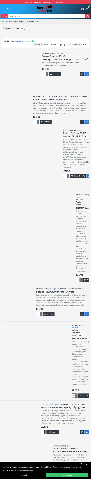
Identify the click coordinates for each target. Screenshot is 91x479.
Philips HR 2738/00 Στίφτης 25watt (55, 291)
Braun (69, 446)
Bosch (57, 404)
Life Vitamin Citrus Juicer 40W (50, 99)
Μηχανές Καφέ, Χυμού (15, 21)
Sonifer (80, 130)
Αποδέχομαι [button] (67, 475)
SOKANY (59, 53)
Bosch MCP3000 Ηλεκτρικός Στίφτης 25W (63, 407)
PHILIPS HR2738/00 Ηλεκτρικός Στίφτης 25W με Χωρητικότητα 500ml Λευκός (80, 338)
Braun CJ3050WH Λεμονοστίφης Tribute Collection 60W (71, 451)
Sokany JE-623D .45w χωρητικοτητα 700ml (65, 59)
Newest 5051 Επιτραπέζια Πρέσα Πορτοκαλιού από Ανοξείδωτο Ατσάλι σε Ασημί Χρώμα (82, 207)
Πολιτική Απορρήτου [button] (24, 470)
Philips (53, 288)
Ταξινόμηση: (38, 44)
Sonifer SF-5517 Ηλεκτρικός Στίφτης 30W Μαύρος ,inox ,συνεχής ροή (76, 136)
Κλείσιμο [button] (84, 464)
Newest (79, 197)
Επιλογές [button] (24, 475)
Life (48, 96)
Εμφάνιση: (76, 44)
